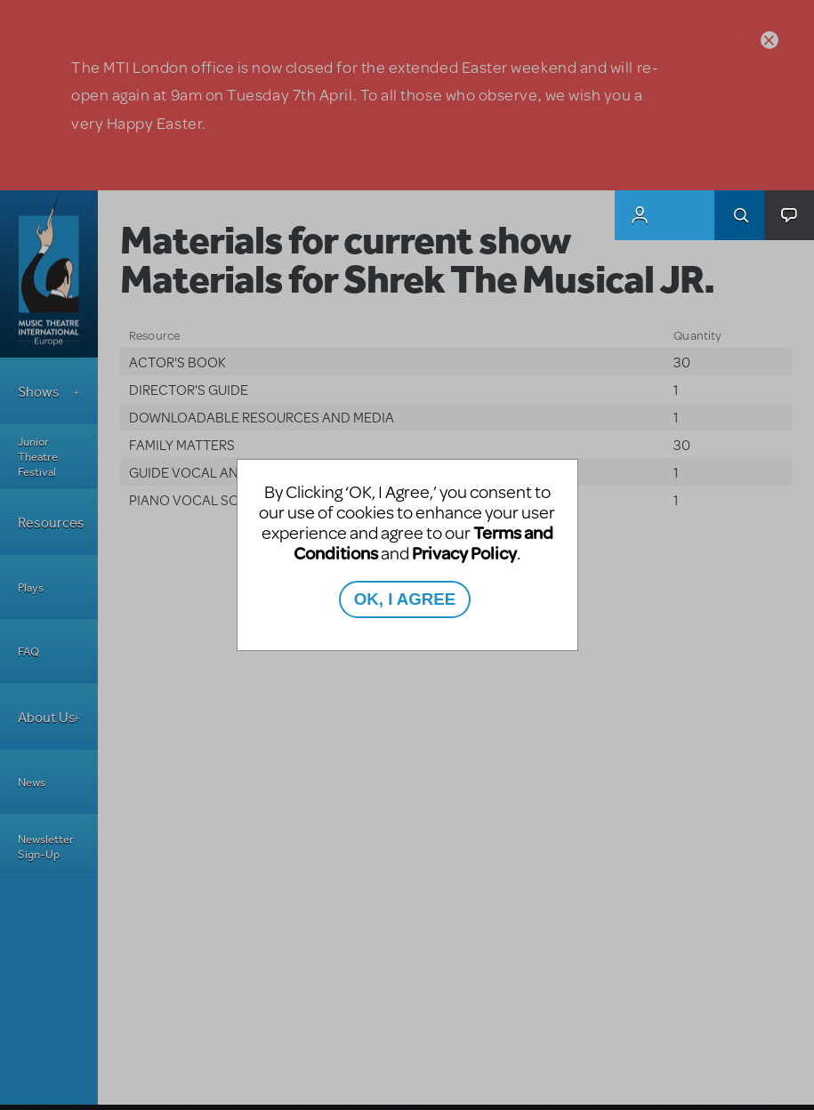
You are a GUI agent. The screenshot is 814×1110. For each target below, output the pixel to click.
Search (739, 215)
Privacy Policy (464, 553)
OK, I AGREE (404, 599)
